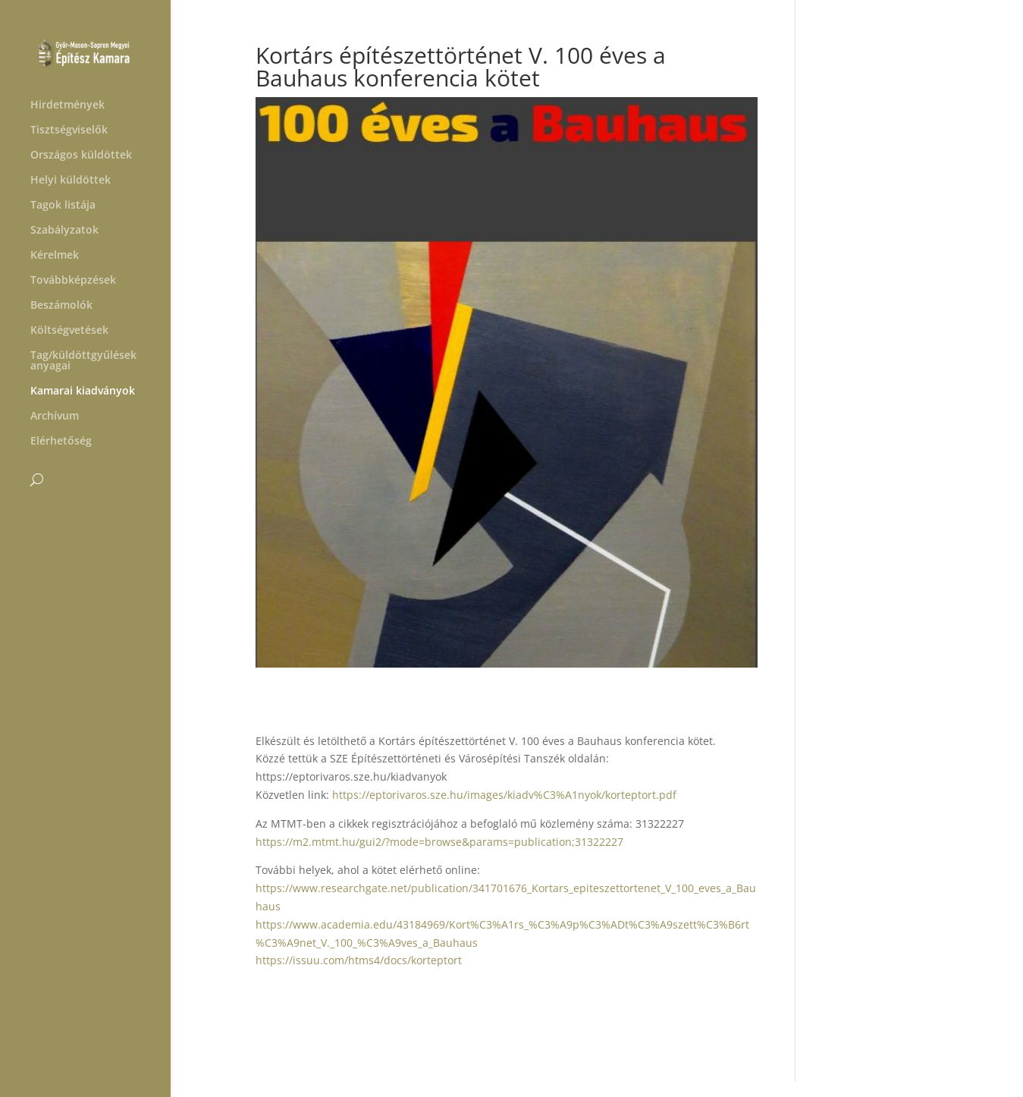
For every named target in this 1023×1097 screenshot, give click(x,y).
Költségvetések (69, 331)
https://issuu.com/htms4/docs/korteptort (359, 960)
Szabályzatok (64, 231)
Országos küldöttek (81, 155)
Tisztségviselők (69, 130)
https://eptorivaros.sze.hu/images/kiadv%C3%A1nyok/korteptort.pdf (504, 794)
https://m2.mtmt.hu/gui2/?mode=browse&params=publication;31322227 (439, 842)
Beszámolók (61, 306)
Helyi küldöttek (70, 180)
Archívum (54, 416)
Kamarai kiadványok (82, 391)
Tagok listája (63, 206)
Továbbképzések (73, 281)
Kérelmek (54, 256)
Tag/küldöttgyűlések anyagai (83, 361)
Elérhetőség (61, 441)
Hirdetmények (67, 105)
